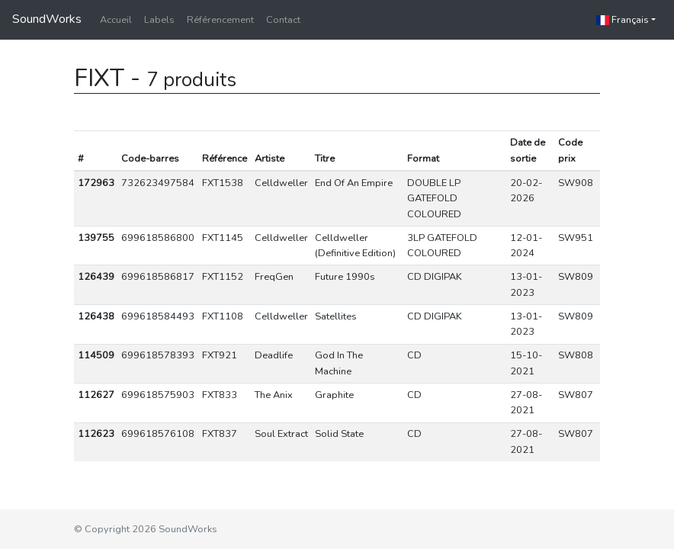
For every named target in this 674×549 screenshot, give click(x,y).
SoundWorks (47, 19)
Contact (283, 20)
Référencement (220, 20)
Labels (159, 20)
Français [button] (622, 20)
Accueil (116, 20)
